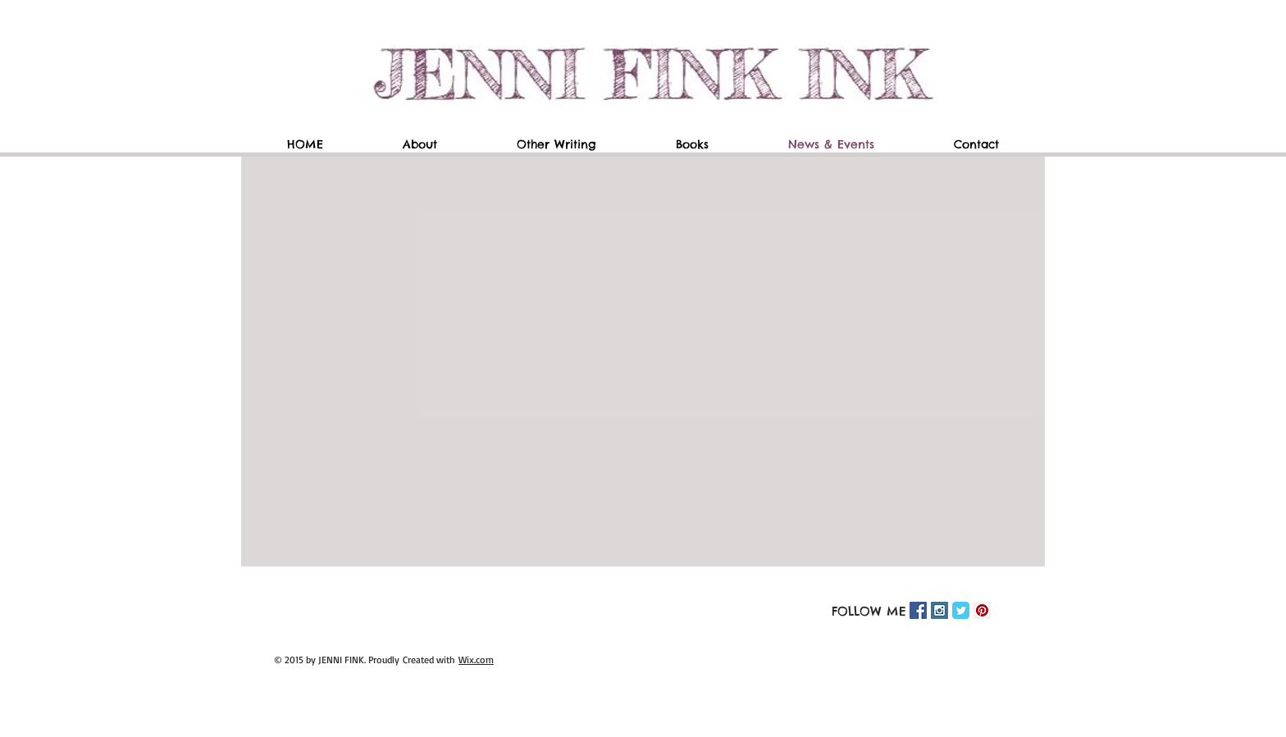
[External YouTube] (647, 361)
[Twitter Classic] (960, 610)
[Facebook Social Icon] (918, 610)
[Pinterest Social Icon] (982, 610)
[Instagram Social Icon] (939, 610)
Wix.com (476, 659)
